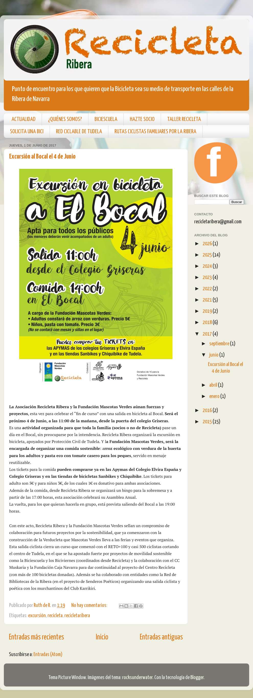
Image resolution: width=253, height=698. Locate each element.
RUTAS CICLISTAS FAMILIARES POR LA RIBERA (155, 132)
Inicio (102, 637)
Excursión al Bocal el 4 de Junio (42, 156)
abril (213, 385)
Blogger (197, 677)
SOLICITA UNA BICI (26, 132)
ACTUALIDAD (24, 119)
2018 (208, 322)
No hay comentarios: (89, 605)
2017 (208, 334)
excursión (37, 615)
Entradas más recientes (36, 637)
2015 (208, 421)
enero (214, 396)
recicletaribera (77, 615)
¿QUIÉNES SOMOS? (65, 119)
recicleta (55, 615)
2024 (208, 266)
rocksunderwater (137, 677)
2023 (208, 277)
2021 (208, 300)
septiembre (219, 343)
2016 (208, 410)
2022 (208, 288)
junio (214, 355)
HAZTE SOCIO (142, 119)
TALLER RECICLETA (184, 119)
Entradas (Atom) (47, 654)
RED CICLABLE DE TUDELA (79, 132)
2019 (208, 311)
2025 (208, 255)
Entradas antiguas (161, 637)
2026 (208, 243)
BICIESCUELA (106, 119)
